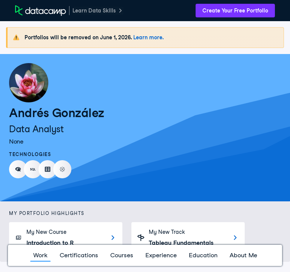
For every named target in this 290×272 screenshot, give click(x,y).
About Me (243, 255)
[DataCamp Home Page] (40, 10)
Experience (161, 255)
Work (40, 255)
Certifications (79, 255)
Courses (121, 255)
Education (203, 255)
